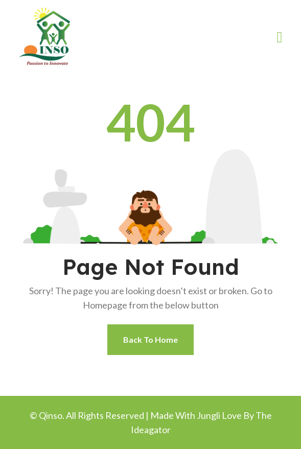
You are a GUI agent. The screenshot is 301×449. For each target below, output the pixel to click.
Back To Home (150, 339)
